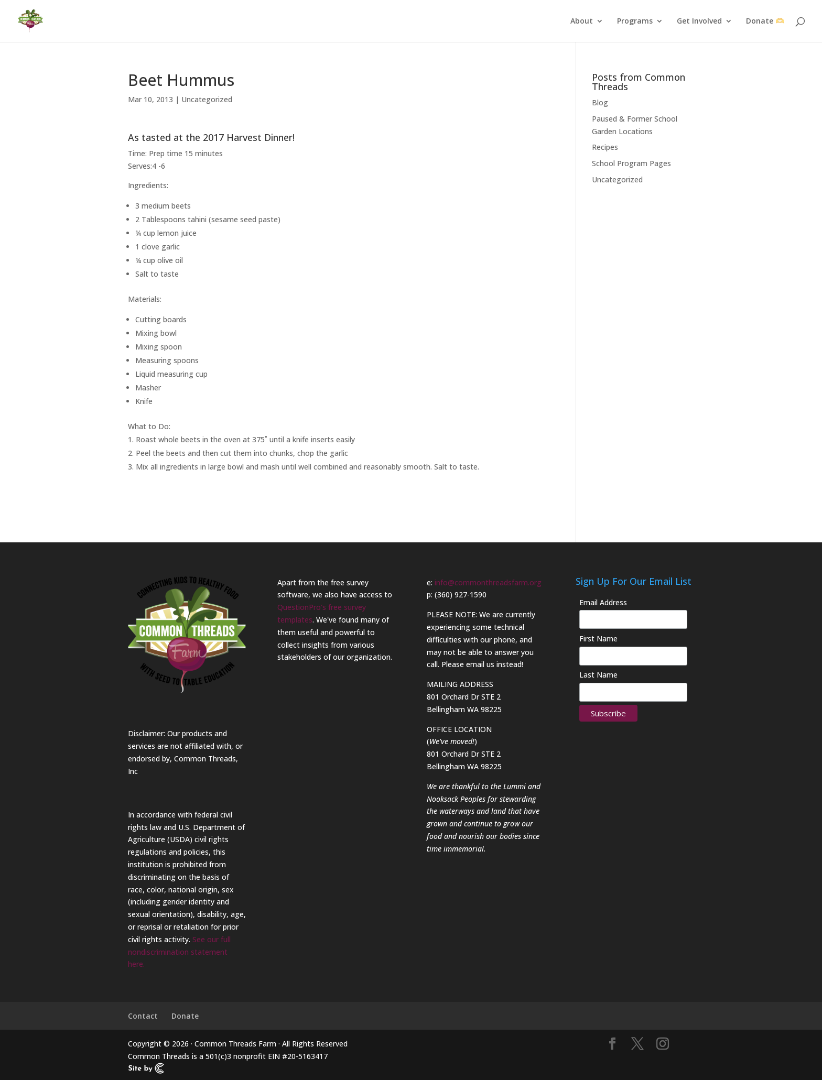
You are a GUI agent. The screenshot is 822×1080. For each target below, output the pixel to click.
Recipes (605, 147)
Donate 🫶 (765, 21)
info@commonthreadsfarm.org (488, 582)
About (581, 21)
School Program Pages (631, 163)
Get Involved (699, 21)
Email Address (603, 602)
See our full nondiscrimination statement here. (179, 951)
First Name (598, 638)
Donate (185, 1016)
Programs (635, 21)
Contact (143, 1016)
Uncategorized (206, 99)
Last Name (598, 675)
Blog (600, 102)
